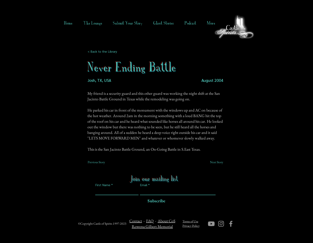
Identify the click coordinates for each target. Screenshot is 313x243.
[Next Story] (213, 162)
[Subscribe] (155, 201)
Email (143, 185)
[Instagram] (221, 224)
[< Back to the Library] (103, 51)
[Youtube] (211, 224)
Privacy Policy (191, 226)
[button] (163, 23)
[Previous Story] (101, 162)
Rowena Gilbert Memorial (152, 226)
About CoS (166, 220)
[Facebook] (231, 224)
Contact (135, 220)
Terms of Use (190, 221)
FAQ (150, 220)
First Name (102, 185)
